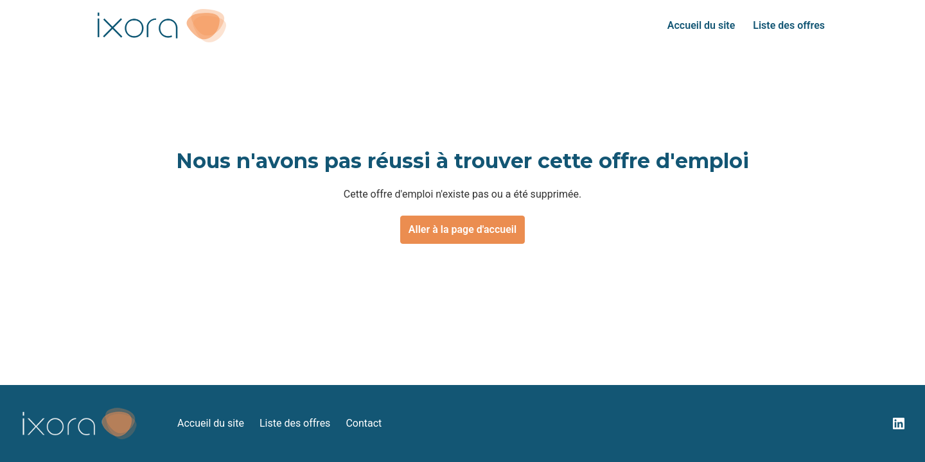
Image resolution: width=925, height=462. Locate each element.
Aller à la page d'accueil (462, 229)
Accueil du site (701, 25)
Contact (364, 423)
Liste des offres (789, 25)
